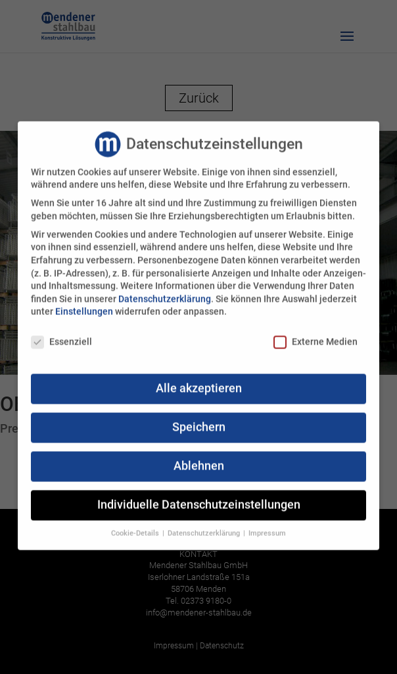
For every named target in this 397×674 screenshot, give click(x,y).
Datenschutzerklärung (164, 293)
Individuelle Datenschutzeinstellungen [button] (198, 499)
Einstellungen (84, 306)
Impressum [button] (267, 527)
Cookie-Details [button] (136, 527)
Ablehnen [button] (199, 460)
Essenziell (61, 336)
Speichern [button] (198, 421)
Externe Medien (315, 336)
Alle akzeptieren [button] (199, 382)
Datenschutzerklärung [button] (205, 527)
